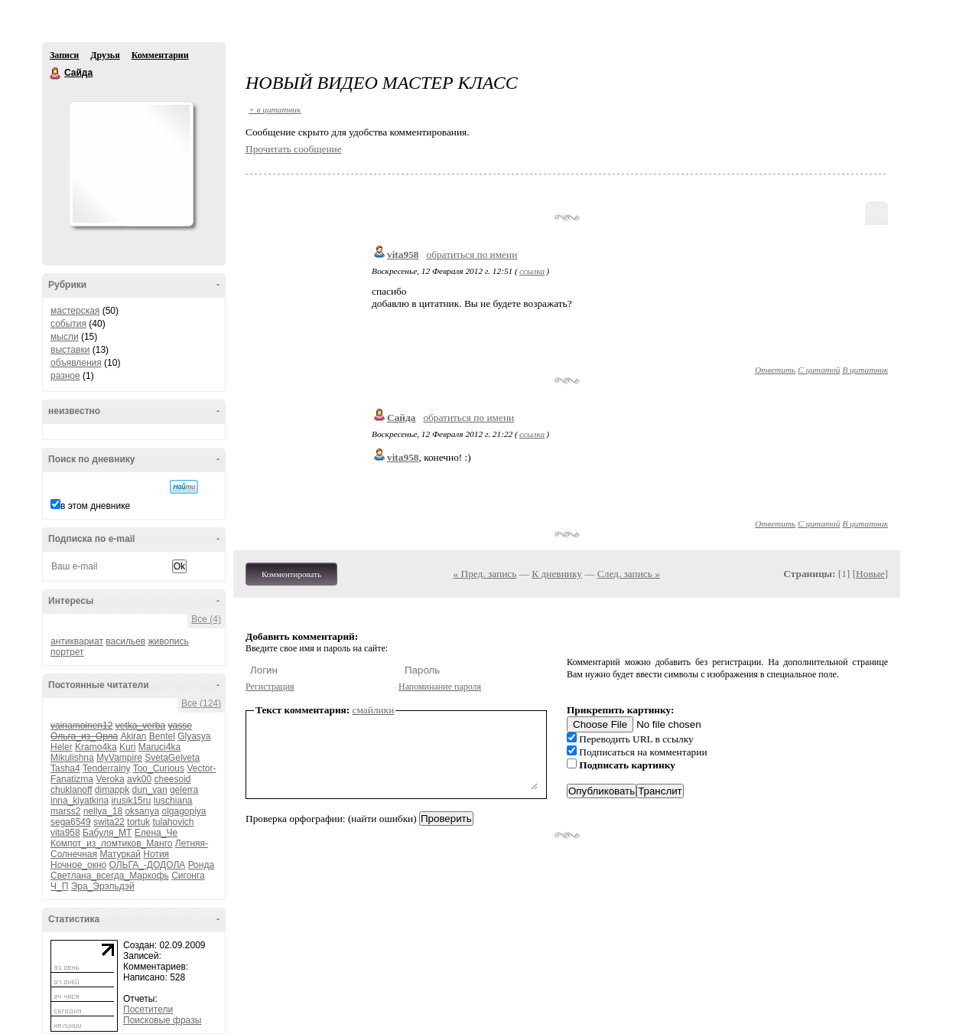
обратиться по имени (471, 254)
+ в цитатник (275, 109)
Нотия (156, 854)
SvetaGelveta (172, 757)
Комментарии (160, 55)
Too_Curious (158, 768)
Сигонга (188, 875)
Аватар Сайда (130, 163)
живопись (168, 641)
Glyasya (193, 736)
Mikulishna (72, 757)
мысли (64, 336)
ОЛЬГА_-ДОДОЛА (147, 864)
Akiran (133, 736)
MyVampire (119, 757)
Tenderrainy (107, 768)
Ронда (201, 864)
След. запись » (628, 573)
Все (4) (206, 619)
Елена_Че (156, 832)
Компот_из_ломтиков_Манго (111, 843)
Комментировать (291, 574)
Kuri (127, 747)
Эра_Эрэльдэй (103, 886)
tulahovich (173, 822)
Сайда (56, 73)
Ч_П (59, 886)
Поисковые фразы (162, 1020)
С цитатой (819, 369)
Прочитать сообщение (294, 149)
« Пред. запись (485, 573)
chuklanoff (71, 789)
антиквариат (76, 641)
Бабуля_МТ (107, 832)
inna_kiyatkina (79, 800)
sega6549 (70, 822)
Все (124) (201, 703)
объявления (76, 362)
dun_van (150, 789)
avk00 (139, 779)
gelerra (184, 789)
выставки (69, 349)
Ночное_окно (78, 864)
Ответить (775, 369)
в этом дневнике (95, 506)
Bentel (162, 736)
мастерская (74, 310)
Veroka (110, 779)
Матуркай (120, 854)
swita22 (109, 822)
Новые (870, 573)
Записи (64, 55)
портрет (67, 652)
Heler (61, 747)
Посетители (148, 1009)
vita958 (65, 832)
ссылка (532, 271)
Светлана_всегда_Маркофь (109, 875)
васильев (125, 641)
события (68, 323)
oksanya (142, 811)
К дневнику (557, 573)
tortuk (138, 822)
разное (65, 375)
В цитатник (865, 369)
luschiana (173, 800)
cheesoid (172, 779)
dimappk (112, 789)
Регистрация (270, 686)
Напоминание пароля (439, 686)
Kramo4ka (96, 747)
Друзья (104, 55)
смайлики (374, 710)
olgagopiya (183, 811)
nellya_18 (102, 811)
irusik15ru (131, 800)
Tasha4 (65, 768)
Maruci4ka (159, 747)
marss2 (65, 811)
